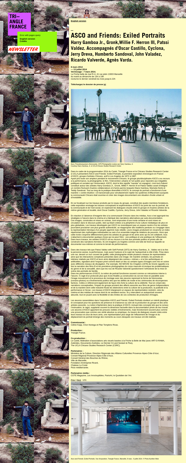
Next (79, 380)
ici (105, 84)
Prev (73, 380)
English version (27, 39)
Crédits (23, 41)
